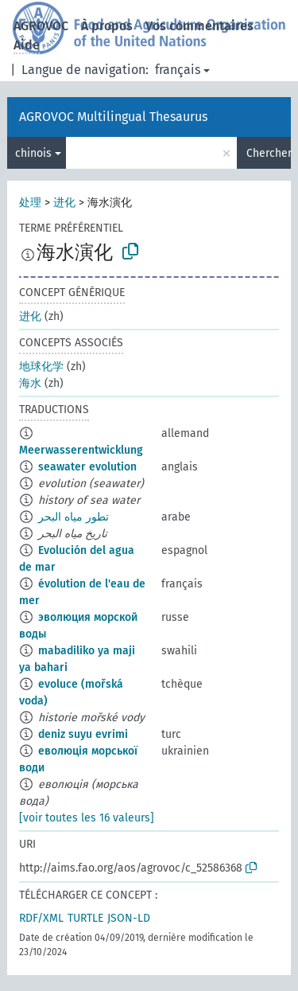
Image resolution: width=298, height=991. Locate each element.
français (177, 69)
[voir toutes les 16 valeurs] (86, 818)
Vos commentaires (199, 25)
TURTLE (85, 918)
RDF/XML (41, 918)
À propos (107, 25)
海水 (30, 383)
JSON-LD (128, 918)
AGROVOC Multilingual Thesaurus (113, 116)
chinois (33, 153)
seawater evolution (87, 467)
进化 (64, 202)
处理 (30, 202)
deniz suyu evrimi (83, 734)
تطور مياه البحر (73, 517)
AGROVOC (41, 25)
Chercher (268, 153)
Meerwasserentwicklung (81, 450)
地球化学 (41, 366)
